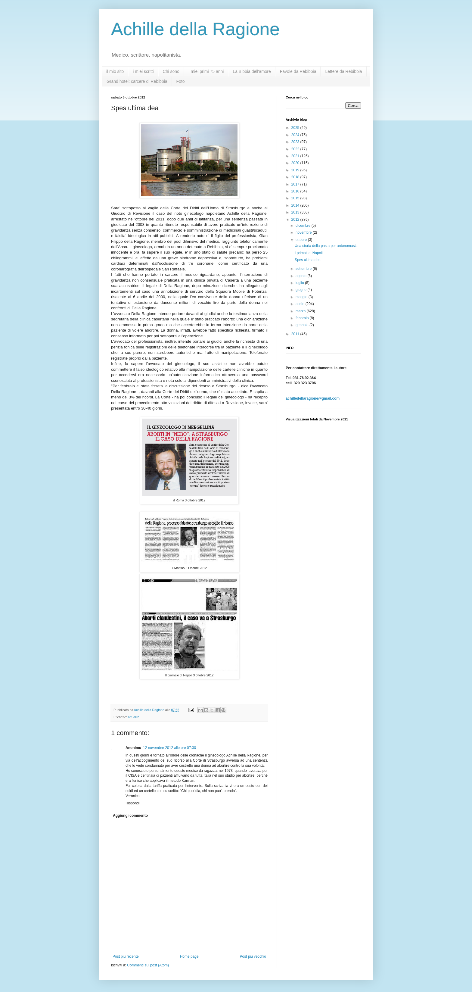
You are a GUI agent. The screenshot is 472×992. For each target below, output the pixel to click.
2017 (295, 184)
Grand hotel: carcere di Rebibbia (137, 81)
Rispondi (133, 803)
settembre (304, 269)
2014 (295, 205)
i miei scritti (143, 71)
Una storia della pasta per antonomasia (326, 246)
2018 (295, 177)
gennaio (302, 325)
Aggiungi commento (130, 815)
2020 (295, 163)
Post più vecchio (253, 956)
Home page (189, 956)
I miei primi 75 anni (206, 71)
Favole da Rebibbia (298, 71)
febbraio (303, 318)
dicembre (304, 225)
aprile (301, 304)
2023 (295, 142)
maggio (302, 297)
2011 (295, 334)
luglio (300, 283)
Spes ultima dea (308, 260)
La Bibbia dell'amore (252, 71)
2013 (295, 212)
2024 (295, 135)
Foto (180, 81)
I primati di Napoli (309, 253)
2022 (295, 149)
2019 (295, 170)
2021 (295, 156)
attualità (133, 717)
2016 (295, 191)
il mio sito (115, 71)
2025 (295, 128)
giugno (301, 290)
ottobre (302, 240)
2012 (295, 219)
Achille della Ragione (195, 29)
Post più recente (126, 956)
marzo (301, 311)
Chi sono (171, 71)
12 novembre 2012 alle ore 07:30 (169, 748)
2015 (295, 198)
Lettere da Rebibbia (343, 71)
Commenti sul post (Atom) (148, 965)
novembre (304, 232)
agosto (301, 276)
